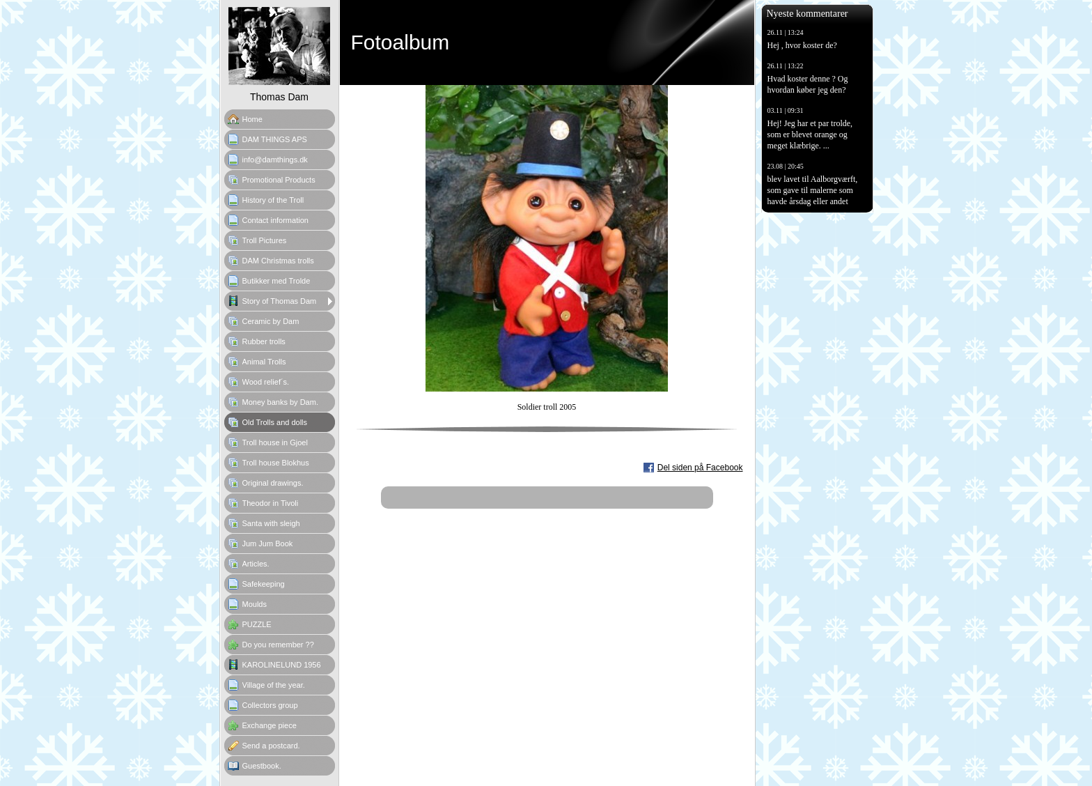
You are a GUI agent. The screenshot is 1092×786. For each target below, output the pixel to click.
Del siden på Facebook (700, 467)
